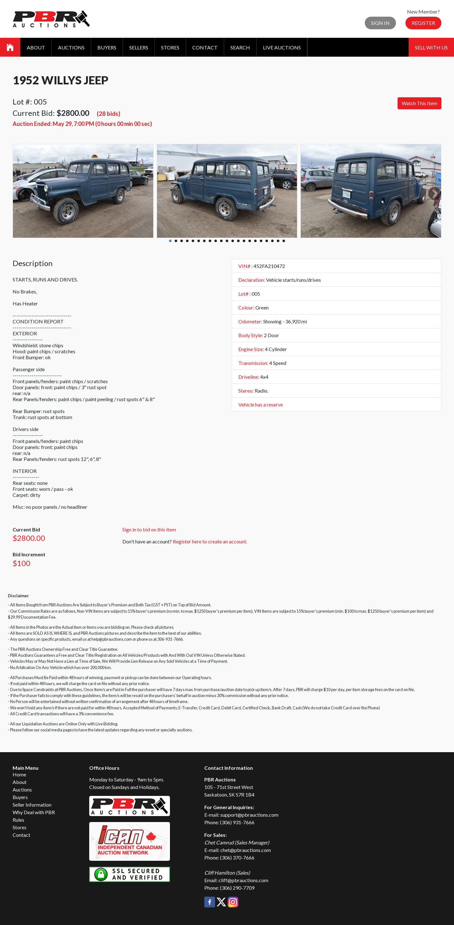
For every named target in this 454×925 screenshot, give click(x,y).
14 (244, 241)
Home (19, 774)
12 (232, 241)
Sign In (380, 23)
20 (278, 241)
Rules (18, 820)
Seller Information (32, 805)
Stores (170, 47)
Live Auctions (282, 47)
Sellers (138, 47)
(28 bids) (108, 113)
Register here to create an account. (210, 541)
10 (221, 241)
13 (238, 241)
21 (283, 241)
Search (240, 47)
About (36, 47)
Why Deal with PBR (34, 812)
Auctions (71, 47)
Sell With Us (431, 47)
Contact (205, 47)
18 (266, 241)
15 (249, 241)
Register (423, 23)
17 (261, 241)
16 (255, 241)
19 (272, 241)
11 (227, 241)
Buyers (106, 47)
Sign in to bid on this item (149, 529)
